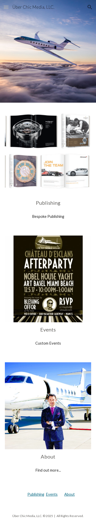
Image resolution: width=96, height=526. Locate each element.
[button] (6, 7)
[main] (48, 203)
